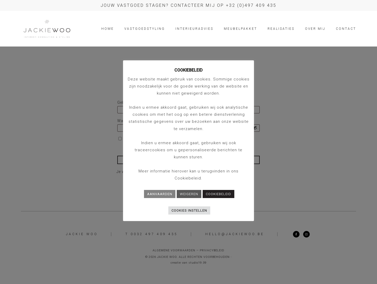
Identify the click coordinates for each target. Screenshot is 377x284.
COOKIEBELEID (218, 194)
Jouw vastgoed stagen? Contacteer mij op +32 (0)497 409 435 (188, 5)
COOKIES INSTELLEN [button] (189, 210)
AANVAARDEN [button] (159, 194)
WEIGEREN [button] (189, 194)
